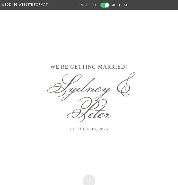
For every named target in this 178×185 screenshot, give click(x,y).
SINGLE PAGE (88, 5)
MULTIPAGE (120, 5)
